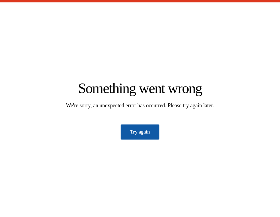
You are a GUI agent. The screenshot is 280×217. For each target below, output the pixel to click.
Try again (140, 131)
